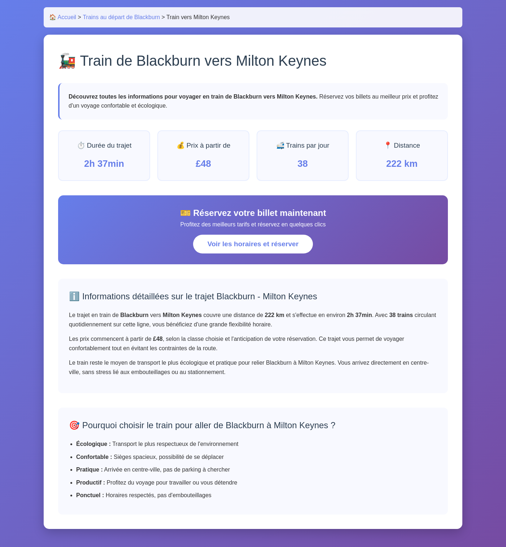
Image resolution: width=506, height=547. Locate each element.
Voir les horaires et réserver (253, 244)
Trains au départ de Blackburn (121, 17)
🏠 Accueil (62, 17)
